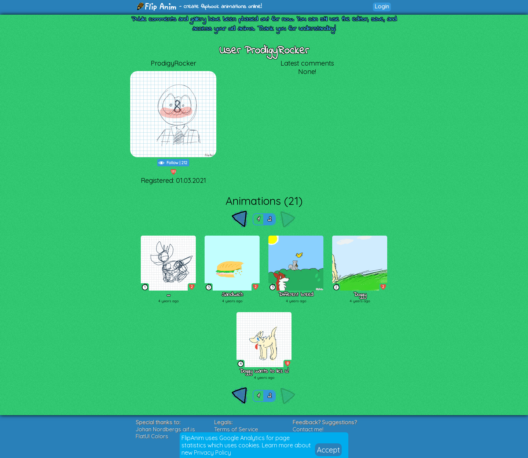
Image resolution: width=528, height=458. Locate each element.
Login (382, 6)
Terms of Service (236, 429)
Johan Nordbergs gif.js (165, 429)
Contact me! (308, 429)
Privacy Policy (212, 452)
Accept (328, 449)
